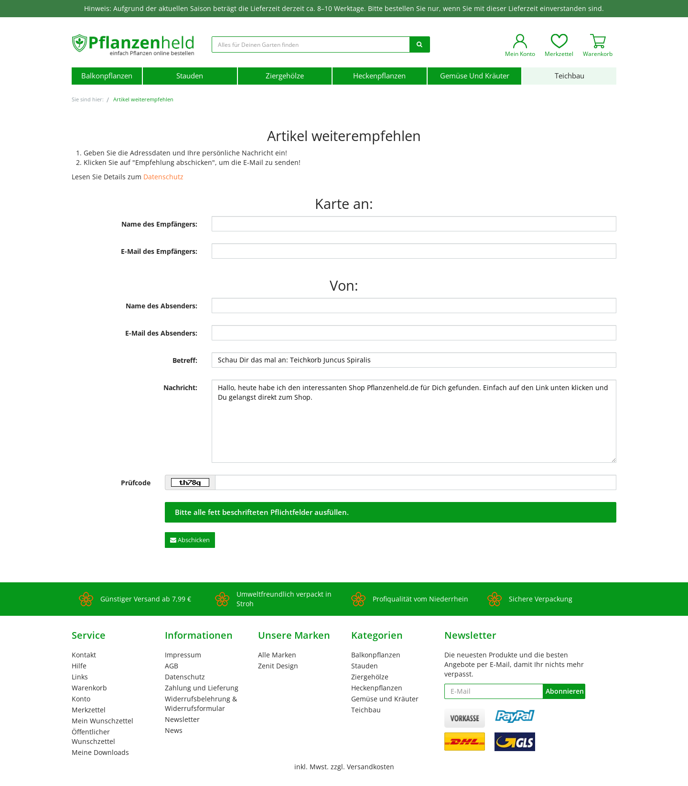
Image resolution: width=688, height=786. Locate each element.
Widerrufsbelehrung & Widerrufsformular (201, 703)
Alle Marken (277, 654)
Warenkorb (89, 687)
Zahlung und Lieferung (201, 687)
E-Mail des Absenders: (161, 333)
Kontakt (84, 654)
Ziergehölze (285, 76)
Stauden (189, 76)
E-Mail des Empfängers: (159, 251)
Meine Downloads (100, 752)
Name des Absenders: (161, 305)
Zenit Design (278, 665)
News (174, 730)
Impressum (183, 654)
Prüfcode (135, 482)
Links (80, 676)
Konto (81, 698)
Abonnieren (565, 691)
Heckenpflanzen (379, 76)
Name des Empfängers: (159, 224)
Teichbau (569, 76)
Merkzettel (89, 709)
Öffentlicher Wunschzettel (93, 736)
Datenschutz (163, 176)
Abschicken (190, 539)
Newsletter (182, 719)
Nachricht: (180, 387)
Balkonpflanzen (106, 76)
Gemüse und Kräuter (474, 76)
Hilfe (79, 665)
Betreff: (184, 360)
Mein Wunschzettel (102, 720)
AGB (171, 665)
